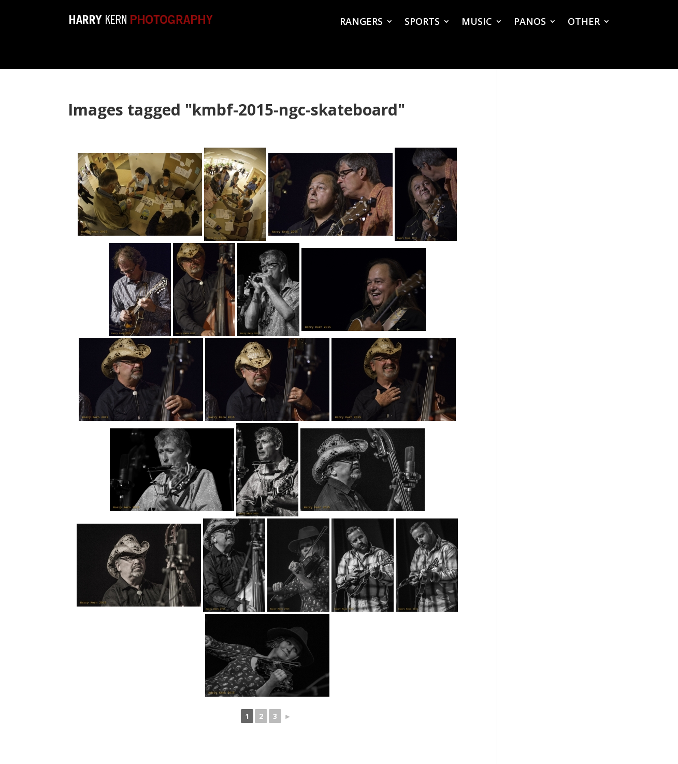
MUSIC (476, 22)
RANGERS (361, 22)
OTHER (584, 22)
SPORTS (422, 22)
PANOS (530, 22)
